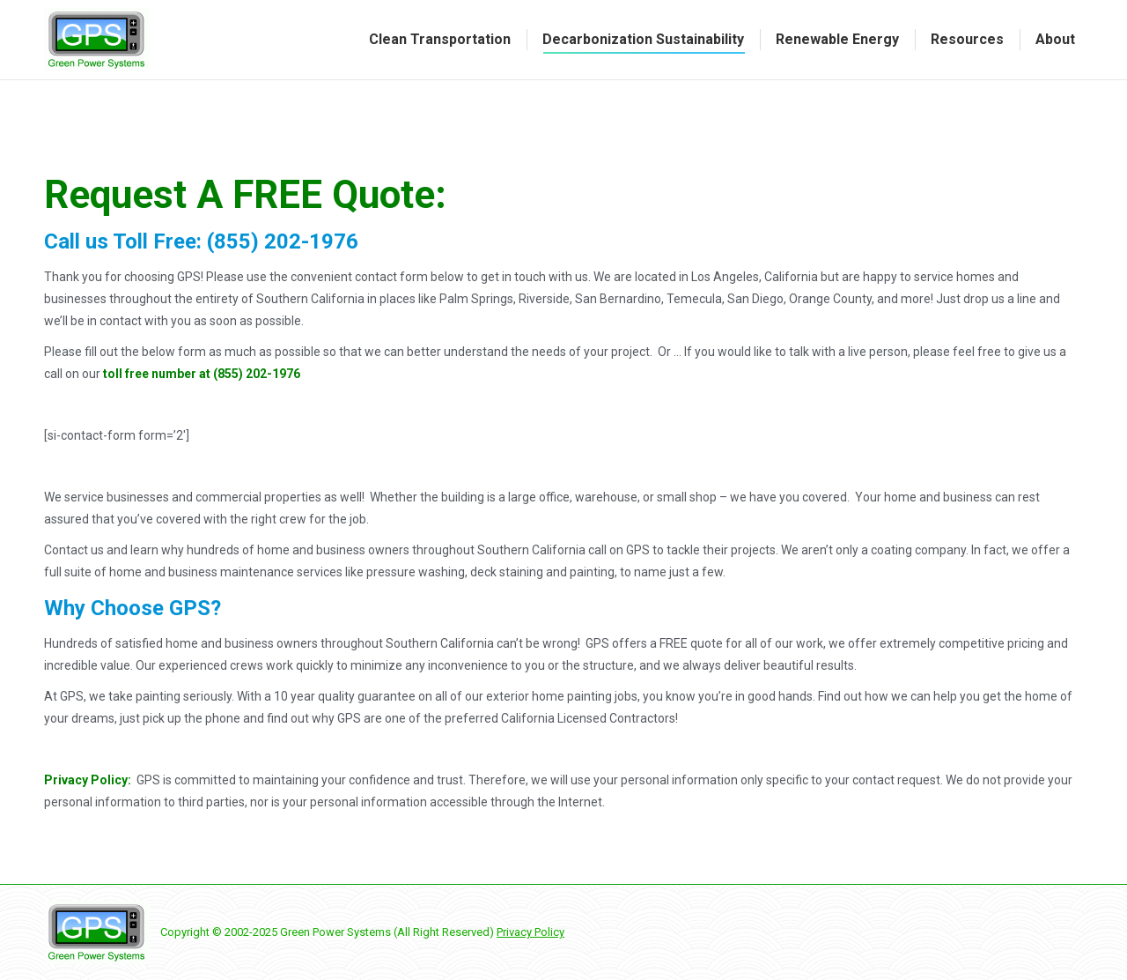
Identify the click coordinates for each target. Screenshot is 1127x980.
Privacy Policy (530, 932)
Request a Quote (270, 16)
